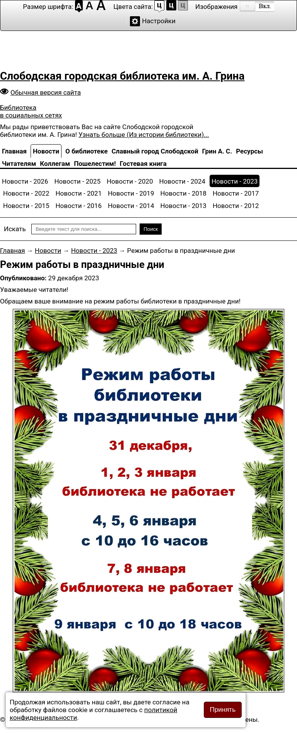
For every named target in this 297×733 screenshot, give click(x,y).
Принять (223, 709)
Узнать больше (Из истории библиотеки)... (144, 134)
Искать (15, 229)
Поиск (150, 229)
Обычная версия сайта (45, 92)
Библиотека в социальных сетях (31, 111)
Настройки (159, 21)
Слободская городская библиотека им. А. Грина (122, 76)
